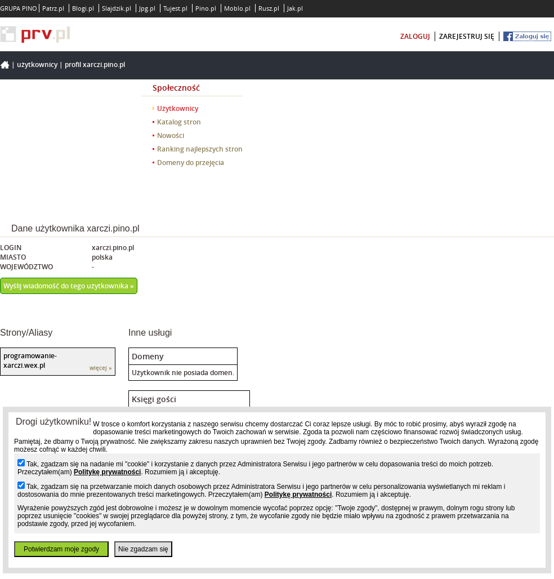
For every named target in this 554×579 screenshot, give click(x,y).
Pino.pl (205, 8)
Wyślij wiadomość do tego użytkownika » (68, 286)
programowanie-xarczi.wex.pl (30, 360)
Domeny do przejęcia (190, 162)
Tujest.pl (175, 8)
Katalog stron (179, 122)
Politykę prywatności (107, 472)
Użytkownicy (37, 64)
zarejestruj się (466, 36)
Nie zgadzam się (143, 549)
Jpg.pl (147, 8)
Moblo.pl (237, 8)
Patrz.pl (53, 8)
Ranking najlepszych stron (200, 149)
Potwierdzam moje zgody (61, 549)
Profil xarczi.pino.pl (95, 64)
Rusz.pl (268, 8)
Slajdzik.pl (116, 8)
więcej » (101, 368)
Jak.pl (295, 8)
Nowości (170, 135)
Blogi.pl (83, 8)
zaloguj (415, 36)
